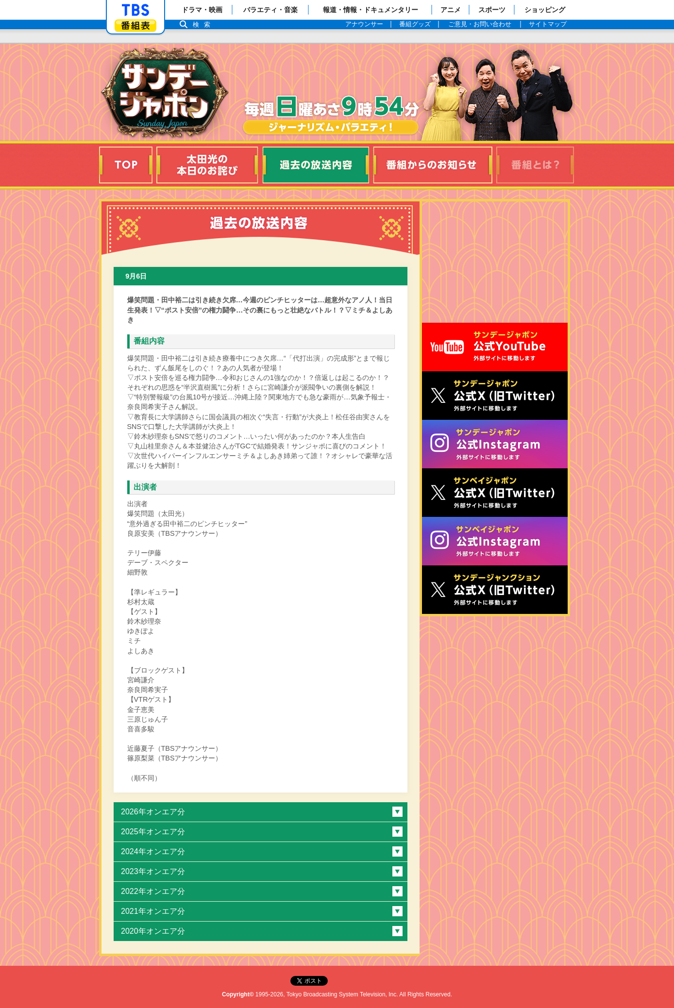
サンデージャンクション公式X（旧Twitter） (495, 589)
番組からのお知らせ (432, 165)
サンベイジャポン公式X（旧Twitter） (495, 492)
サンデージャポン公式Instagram (495, 444)
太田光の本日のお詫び (207, 165)
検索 (204, 24)
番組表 (135, 25)
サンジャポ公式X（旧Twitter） (495, 395)
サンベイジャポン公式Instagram (495, 541)
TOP (125, 165)
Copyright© (238, 994)
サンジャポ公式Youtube (495, 347)
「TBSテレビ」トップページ (135, 10)
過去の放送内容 (315, 165)
